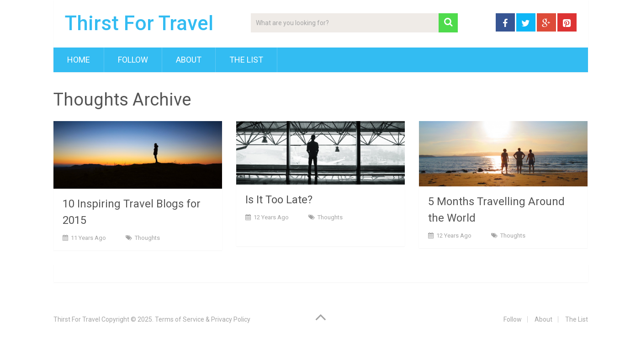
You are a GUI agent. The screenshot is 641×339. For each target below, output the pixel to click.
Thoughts (147, 237)
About (188, 59)
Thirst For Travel (139, 23)
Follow (133, 59)
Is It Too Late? (279, 199)
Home (78, 59)
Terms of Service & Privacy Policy (202, 319)
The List (246, 59)
